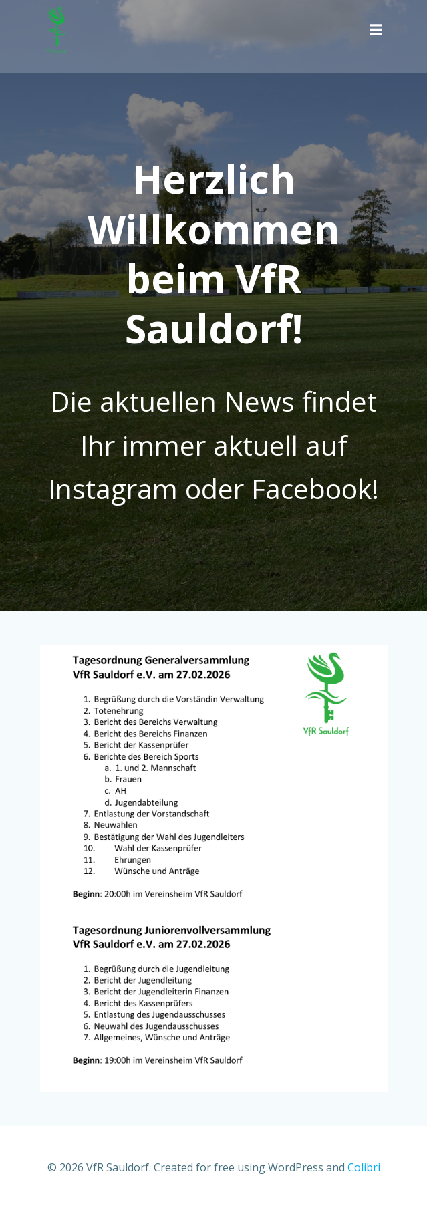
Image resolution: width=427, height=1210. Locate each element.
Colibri (363, 1167)
